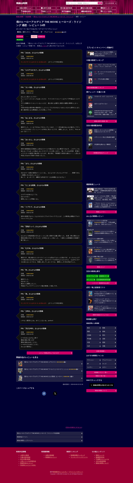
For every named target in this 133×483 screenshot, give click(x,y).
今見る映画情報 (101, 461)
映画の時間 (19, 16)
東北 (103, 335)
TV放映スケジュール (102, 459)
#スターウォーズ (92, 276)
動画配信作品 (86, 11)
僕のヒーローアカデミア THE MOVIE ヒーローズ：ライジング (53, 16)
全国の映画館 (49, 455)
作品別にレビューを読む (28, 465)
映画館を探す (26, 11)
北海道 (89, 335)
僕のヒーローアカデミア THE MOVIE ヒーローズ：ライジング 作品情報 (38, 433)
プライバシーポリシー (76, 472)
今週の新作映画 (66, 8)
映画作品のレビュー (26, 463)
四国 (103, 342)
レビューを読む (106, 11)
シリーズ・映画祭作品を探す (101, 283)
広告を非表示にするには (74, 427)
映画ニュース (46, 11)
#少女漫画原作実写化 (102, 279)
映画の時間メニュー (26, 8)
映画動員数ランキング (78, 455)
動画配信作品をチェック (101, 153)
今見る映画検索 (109, 3)
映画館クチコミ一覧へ (101, 372)
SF (41, 32)
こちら (44, 46)
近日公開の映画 (86, 8)
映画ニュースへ (101, 212)
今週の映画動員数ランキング (95, 87)
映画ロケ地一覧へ (101, 376)
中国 (88, 342)
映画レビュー (101, 267)
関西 (88, 331)
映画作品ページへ (22, 437)
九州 (88, 346)
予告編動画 (66, 11)
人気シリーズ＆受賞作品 (28, 461)
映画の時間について (101, 390)
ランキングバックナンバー (79, 457)
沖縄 (103, 346)
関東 (103, 328)
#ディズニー (90, 279)
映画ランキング (106, 8)
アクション (36, 32)
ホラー (104, 367)
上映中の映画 (46, 8)
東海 (103, 331)
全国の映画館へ (101, 351)
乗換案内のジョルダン (60, 472)
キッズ (104, 363)
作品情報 (28, 16)
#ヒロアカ (20, 39)
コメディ (89, 367)
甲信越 (89, 338)
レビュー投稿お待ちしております (49, 353)
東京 (88, 328)
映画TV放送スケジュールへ (101, 315)
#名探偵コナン (103, 276)
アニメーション (48, 32)
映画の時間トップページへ (25, 440)
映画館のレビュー (51, 457)
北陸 (103, 338)
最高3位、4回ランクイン (24, 32)
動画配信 (41, 36)
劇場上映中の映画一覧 (101, 121)
